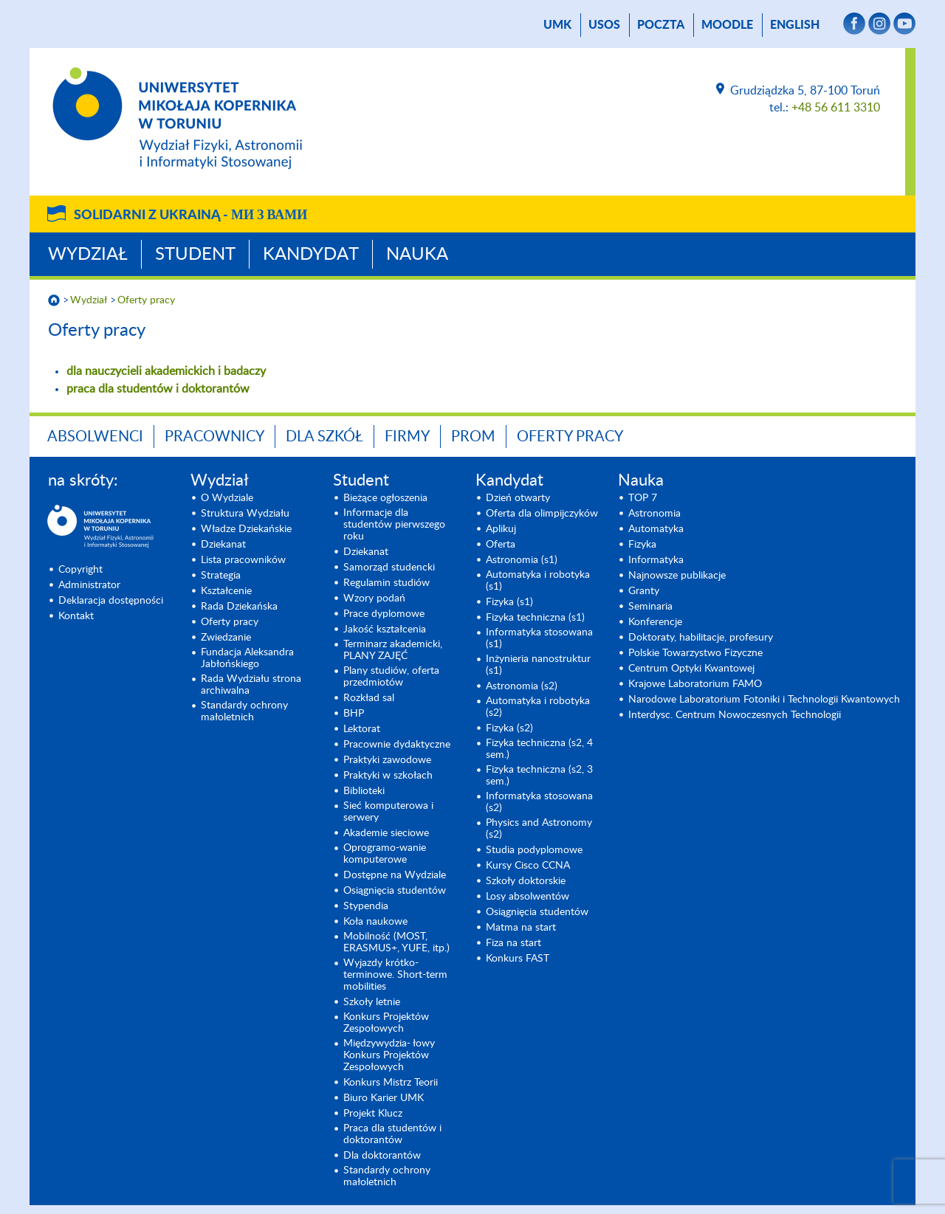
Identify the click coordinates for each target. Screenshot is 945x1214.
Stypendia (365, 906)
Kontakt (76, 616)
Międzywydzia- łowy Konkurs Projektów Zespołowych (389, 1055)
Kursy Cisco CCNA (528, 866)
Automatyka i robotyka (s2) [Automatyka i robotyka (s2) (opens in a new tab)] (538, 707)
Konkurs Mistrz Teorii (390, 1082)
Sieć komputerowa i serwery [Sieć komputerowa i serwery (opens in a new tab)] (388, 812)
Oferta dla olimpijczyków (542, 513)
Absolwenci (95, 437)
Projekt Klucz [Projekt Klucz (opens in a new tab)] (372, 1113)
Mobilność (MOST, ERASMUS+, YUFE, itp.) (396, 942)
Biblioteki (364, 791)
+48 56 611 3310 (835, 108)
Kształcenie (226, 591)
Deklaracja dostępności (110, 601)
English (794, 25)
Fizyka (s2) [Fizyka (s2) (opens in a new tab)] (509, 728)
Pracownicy (214, 437)
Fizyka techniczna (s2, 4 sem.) (539, 749)
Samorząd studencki (389, 567)
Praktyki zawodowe (387, 760)
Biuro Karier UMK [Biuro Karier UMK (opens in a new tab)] (383, 1098)
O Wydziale (227, 498)
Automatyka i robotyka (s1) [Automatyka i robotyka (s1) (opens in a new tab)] (538, 581)
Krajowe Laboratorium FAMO (695, 684)
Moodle (727, 25)
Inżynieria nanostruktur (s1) (538, 665)
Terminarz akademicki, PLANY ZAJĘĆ (392, 650)
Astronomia (654, 513)
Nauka (417, 254)
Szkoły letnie (371, 1002)
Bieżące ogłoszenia (385, 498)
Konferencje (655, 622)
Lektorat (361, 729)
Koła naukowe (375, 922)
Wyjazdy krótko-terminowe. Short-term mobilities (395, 975)
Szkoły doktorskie (526, 881)
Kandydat (311, 254)
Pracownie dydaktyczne (396, 744)
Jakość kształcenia (384, 629)
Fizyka (642, 544)
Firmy (407, 437)
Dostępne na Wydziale (394, 875)
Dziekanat (223, 544)
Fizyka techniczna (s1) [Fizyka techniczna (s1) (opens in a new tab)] (535, 618)
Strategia (221, 575)
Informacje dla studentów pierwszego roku (394, 525)
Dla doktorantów (382, 1156)
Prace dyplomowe (384, 614)
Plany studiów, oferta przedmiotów (391, 677)
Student (195, 254)
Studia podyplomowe (534, 850)
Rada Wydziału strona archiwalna (251, 685)
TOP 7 (642, 498)
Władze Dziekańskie (246, 529)
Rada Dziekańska (239, 606)
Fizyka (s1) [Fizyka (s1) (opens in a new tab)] (509, 602)
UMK (557, 25)
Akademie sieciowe (386, 833)
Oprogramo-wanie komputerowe (384, 854)
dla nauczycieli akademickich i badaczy (166, 371)
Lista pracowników (243, 560)
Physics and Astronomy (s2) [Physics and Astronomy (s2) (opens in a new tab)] (539, 829)
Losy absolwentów (527, 896)
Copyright (80, 570)
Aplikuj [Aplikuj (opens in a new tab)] (501, 529)
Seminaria (650, 606)
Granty (643, 591)
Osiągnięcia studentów (394, 891)
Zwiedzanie (226, 637)
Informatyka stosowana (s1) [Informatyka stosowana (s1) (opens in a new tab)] (539, 638)
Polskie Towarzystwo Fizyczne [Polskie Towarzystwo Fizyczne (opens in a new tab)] (695, 653)
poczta (660, 25)
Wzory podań (374, 598)
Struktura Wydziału (245, 513)
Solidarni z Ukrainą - (190, 215)
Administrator (89, 585)
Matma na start (521, 927)
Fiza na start (513, 943)
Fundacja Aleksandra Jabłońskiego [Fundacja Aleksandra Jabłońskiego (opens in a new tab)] (247, 658)
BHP (353, 713)
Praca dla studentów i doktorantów (392, 1134)
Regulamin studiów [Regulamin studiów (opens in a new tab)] (386, 583)
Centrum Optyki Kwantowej (691, 668)
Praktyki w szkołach (388, 775)
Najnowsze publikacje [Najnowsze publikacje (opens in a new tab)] (677, 575)
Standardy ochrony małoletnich (244, 711)
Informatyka (656, 560)
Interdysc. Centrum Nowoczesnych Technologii (734, 715)
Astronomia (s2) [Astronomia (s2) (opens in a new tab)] (521, 686)
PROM (473, 437)
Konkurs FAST (517, 958)
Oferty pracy (146, 300)
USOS (604, 25)
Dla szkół (324, 437)
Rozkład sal (368, 698)
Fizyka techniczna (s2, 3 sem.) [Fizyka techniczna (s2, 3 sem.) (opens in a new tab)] (539, 776)
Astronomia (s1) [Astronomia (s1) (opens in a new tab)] (521, 560)
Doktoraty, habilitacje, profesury (700, 637)
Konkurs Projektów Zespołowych (386, 1023)
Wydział (88, 254)
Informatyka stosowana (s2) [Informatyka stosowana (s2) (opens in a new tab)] (539, 802)
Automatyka (656, 529)
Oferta (500, 544)
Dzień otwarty (518, 498)
